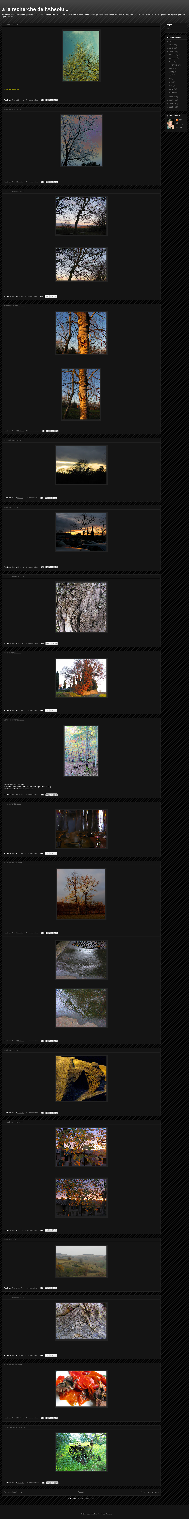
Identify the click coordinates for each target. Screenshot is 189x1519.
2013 (171, 41)
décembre (173, 55)
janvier (171, 92)
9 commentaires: (31, 710)
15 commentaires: (33, 431)
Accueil (81, 1492)
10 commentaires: (32, 794)
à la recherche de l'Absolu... (35, 9)
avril (170, 82)
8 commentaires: (31, 296)
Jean (180, 120)
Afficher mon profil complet (179, 125)
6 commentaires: (32, 567)
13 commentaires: (32, 182)
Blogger (108, 1514)
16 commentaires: (33, 1483)
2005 (171, 107)
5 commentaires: (32, 643)
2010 (171, 48)
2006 (171, 104)
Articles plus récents (13, 1492)
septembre (173, 65)
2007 (171, 100)
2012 (171, 45)
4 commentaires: (31, 498)
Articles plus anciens (150, 1492)
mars (171, 86)
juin (170, 75)
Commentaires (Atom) (86, 1498)
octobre (172, 61)
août (171, 68)
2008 (171, 97)
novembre (173, 58)
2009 (171, 52)
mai (170, 79)
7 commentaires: (32, 100)
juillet (171, 72)
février (171, 89)
